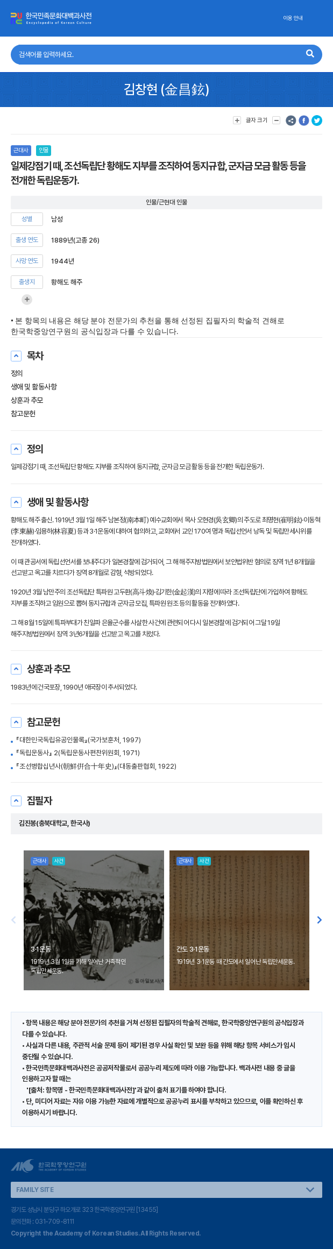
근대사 (21, 150)
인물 (43, 150)
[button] (319, 920)
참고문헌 (23, 413)
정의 (17, 373)
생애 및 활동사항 (33, 386)
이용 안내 (293, 18)
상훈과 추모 (27, 400)
